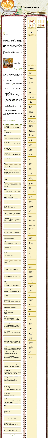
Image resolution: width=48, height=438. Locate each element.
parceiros (30, 272)
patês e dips (30, 277)
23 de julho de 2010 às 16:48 (7, 126)
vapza (29, 348)
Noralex (29, 258)
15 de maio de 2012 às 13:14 (7, 346)
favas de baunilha (30, 183)
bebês (29, 88)
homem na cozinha (31, 202)
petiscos (29, 280)
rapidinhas (30, 296)
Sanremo (30, 323)
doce (29, 159)
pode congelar (30, 282)
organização (30, 260)
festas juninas (30, 187)
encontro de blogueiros (31, 172)
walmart (30, 356)
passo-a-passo (30, 276)
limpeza (29, 236)
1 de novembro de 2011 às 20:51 (7, 190)
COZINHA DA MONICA (31, 7)
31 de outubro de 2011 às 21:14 (7, 177)
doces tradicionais (31, 163)
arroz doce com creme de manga (18, 65)
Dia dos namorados (31, 149)
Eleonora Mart (5, 422)
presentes (30, 284)
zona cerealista (30, 358)
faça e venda (30, 178)
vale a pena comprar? (31, 347)
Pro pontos (30, 286)
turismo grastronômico (31, 341)
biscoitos (30, 91)
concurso (30, 124)
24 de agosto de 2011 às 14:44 (7, 148)
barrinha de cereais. (31, 82)
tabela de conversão (31, 337)
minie (29, 252)
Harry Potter (30, 201)
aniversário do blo (31, 73)
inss (29, 209)
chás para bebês (30, 111)
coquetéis (30, 129)
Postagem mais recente (7, 434)
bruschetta (30, 101)
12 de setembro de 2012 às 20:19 (7, 411)
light (29, 233)
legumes (30, 217)
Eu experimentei (30, 176)
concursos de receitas (31, 126)
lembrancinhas (30, 219)
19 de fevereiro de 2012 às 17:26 (7, 289)
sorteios (29, 334)
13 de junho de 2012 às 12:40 (7, 377)
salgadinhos (30, 319)
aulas (29, 76)
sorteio (29, 333)
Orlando (30, 261)
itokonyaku (30, 211)
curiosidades (30, 144)
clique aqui (18, 50)
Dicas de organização (31, 154)
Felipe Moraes (5, 189)
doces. (29, 164)
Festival (29, 188)
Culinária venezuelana (31, 141)
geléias (29, 195)
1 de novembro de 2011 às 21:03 (7, 195)
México (29, 246)
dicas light (30, 155)
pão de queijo (30, 268)
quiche (29, 294)
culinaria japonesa (31, 136)
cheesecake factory (31, 112)
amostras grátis (30, 72)
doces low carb (30, 162)
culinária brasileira (31, 135)
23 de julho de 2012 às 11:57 (7, 386)
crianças (30, 133)
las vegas (30, 216)
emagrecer (9, 120)
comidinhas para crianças (31, 121)
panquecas (30, 267)
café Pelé (30, 103)
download (30, 168)
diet (29, 158)
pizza (29, 281)
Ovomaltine (30, 263)
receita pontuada (30, 300)
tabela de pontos (30, 338)
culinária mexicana (31, 138)
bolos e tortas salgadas (31, 98)
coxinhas (30, 130)
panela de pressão (30, 266)
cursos (29, 145)
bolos (29, 95)
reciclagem (30, 309)
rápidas (29, 295)
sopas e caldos (30, 332)
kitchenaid (30, 212)
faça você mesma (30, 179)
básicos (29, 83)
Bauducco (30, 87)
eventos (29, 177)
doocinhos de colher (31, 167)
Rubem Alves (30, 315)
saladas (29, 318)
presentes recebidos (31, 285)
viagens (29, 351)
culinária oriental (30, 140)
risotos (29, 314)
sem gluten (30, 327)
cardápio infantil (30, 106)
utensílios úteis (30, 346)
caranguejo (30, 105)
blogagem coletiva (31, 93)
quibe (29, 293)
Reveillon (30, 312)
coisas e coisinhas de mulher (32, 116)
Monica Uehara (5, 152)
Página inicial (13, 435)
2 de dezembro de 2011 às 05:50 (7, 218)
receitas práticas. (30, 305)
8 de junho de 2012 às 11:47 (7, 370)
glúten (29, 197)
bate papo (30, 86)
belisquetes (30, 90)
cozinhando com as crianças (32, 131)
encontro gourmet (31, 173)
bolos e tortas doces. (31, 97)
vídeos (29, 352)
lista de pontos (30, 238)
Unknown (5, 362)
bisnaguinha (30, 92)
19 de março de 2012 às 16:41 (7, 323)
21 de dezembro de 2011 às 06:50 (7, 247)
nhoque (29, 256)
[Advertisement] (11, 24)
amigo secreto (30, 71)
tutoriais (30, 343)
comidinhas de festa (31, 119)
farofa (29, 182)
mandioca (30, 242)
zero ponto (30, 357)
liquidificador (30, 237)
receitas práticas (30, 304)
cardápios (30, 107)
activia (29, 69)
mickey (29, 247)
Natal (29, 255)
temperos (30, 339)
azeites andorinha (30, 78)
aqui (11, 79)
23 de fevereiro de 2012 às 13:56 (7, 295)
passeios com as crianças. (31, 275)
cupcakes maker (30, 143)
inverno (29, 210)
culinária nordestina (31, 139)
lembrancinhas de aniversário (32, 220)
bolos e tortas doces (31, 96)
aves (29, 77)
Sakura (29, 317)
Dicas (7, 120)
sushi (29, 336)
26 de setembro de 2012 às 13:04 (7, 423)
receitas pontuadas (31, 303)
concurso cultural (30, 125)
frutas (29, 193)
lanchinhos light (30, 214)
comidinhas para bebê (31, 120)
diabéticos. (30, 150)
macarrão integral (30, 241)
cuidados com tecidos (31, 134)
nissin (29, 257)
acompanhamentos (31, 68)
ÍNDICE (30, 205)
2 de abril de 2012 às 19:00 (7, 331)
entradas (30, 174)
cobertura (30, 115)
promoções (30, 290)
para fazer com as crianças (31, 271)
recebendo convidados (31, 298)
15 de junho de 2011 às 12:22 (7, 142)
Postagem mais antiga (17, 434)
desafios (30, 148)
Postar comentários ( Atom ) (10, 437)
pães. (29, 265)
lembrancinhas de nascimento (32, 223)
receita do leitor (30, 299)
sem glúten (30, 328)
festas (29, 186)
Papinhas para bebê (31, 270)
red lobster (30, 310)
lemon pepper (30, 232)
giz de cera (30, 196)
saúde (29, 324)
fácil (29, 181)
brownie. (30, 100)
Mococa (29, 253)
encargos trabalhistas (31, 171)
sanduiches (30, 322)
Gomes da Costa (30, 198)
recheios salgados (30, 308)
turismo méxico (30, 342)
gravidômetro (30, 200)
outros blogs (30, 262)
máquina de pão (30, 243)
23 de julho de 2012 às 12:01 (7, 393)
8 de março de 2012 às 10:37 (7, 300)
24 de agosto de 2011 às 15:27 (7, 153)
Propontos (30, 291)
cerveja (29, 110)
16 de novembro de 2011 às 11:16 (7, 206)
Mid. (29, 251)
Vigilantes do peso (12, 120)
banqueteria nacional (31, 81)
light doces (30, 234)
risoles (29, 313)
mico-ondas (30, 248)
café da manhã (30, 102)
